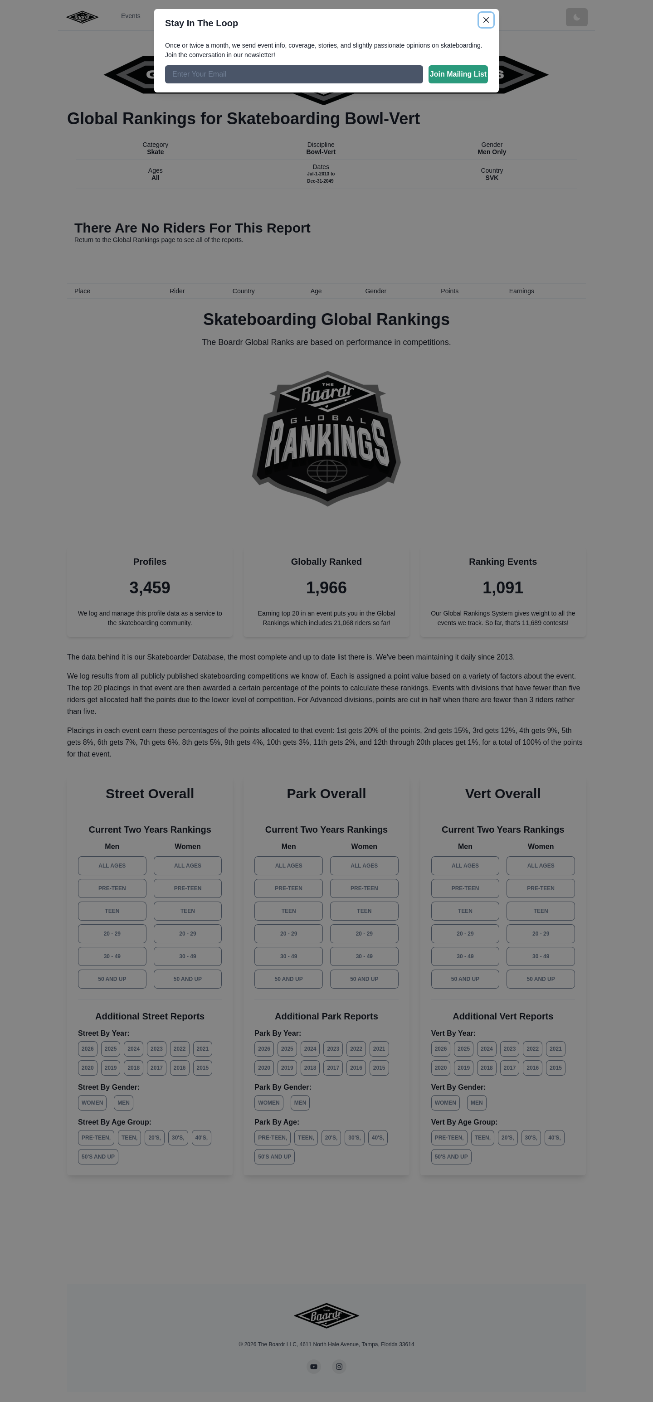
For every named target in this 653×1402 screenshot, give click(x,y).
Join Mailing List (458, 74)
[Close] (486, 20)
